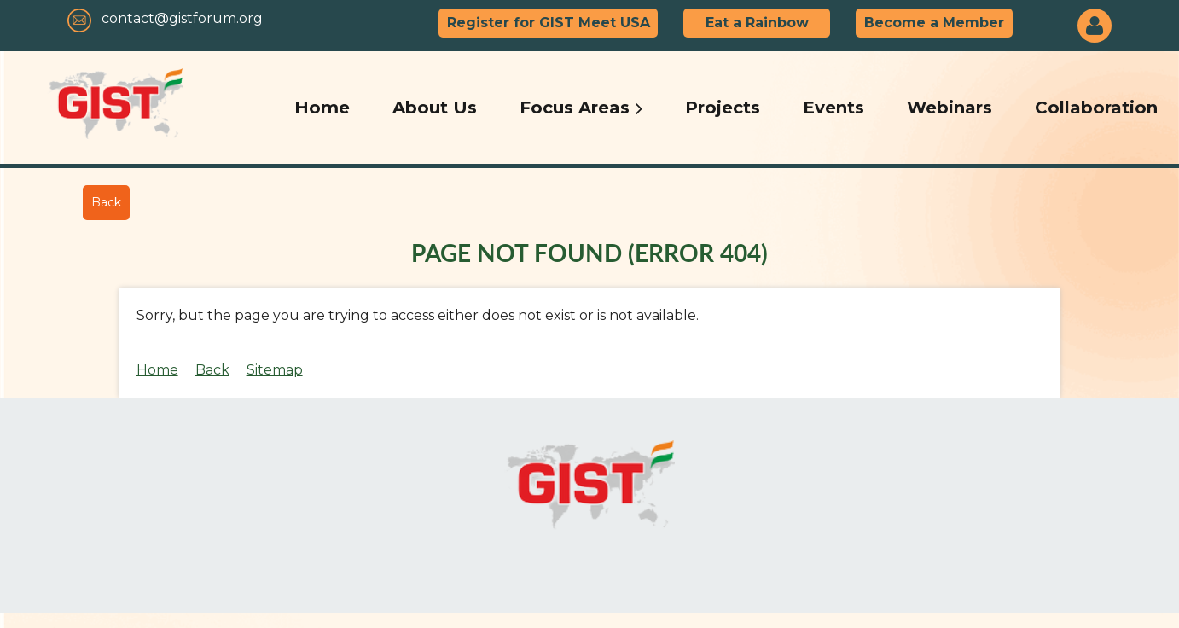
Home (157, 370)
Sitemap (275, 370)
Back (106, 202)
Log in (1094, 26)
